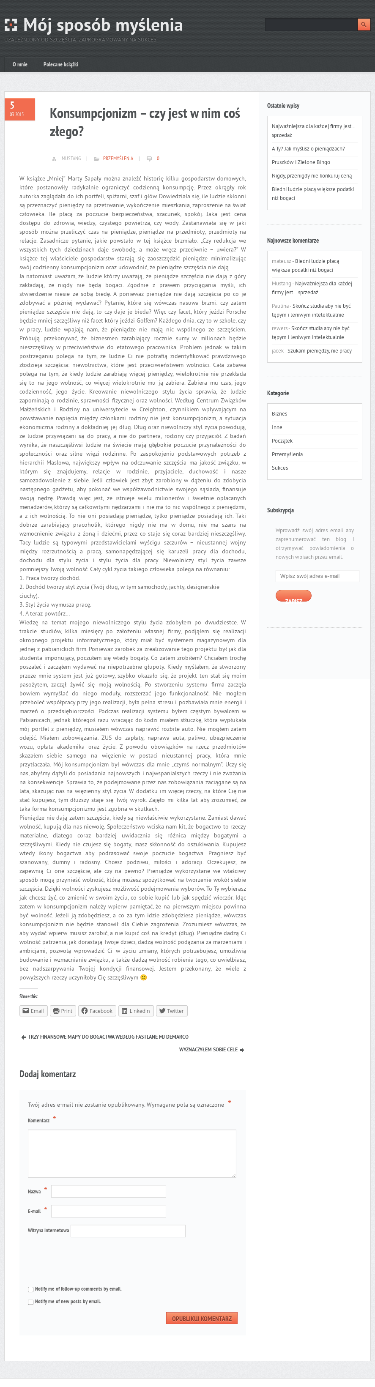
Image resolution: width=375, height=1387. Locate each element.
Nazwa (38, 1191)
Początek (282, 441)
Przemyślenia (118, 159)
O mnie (20, 64)
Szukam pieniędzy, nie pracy (319, 351)
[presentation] (85, 1260)
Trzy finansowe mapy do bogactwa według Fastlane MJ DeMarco (108, 1037)
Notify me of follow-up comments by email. (78, 1289)
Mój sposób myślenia (103, 26)
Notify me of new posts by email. (68, 1302)
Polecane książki (61, 64)
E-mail (38, 1211)
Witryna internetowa (48, 1231)
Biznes (279, 414)
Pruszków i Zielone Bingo (301, 162)
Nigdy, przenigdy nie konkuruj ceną (312, 176)
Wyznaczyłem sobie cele (208, 1050)
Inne (277, 427)
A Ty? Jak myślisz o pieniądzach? (308, 149)
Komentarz (43, 1120)
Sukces (280, 468)
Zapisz (293, 600)
